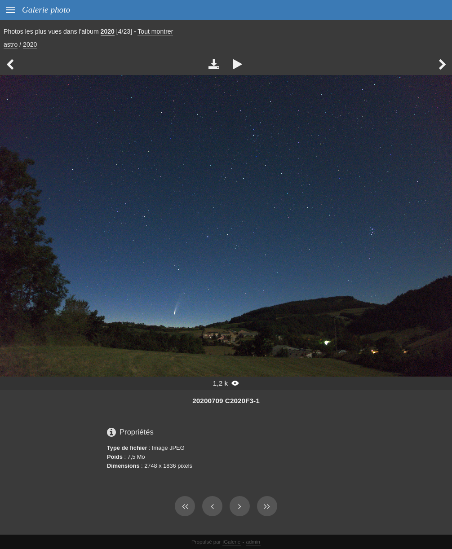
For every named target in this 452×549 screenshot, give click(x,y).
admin (253, 542)
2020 (108, 31)
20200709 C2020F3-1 (225, 400)
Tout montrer (155, 31)
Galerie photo (46, 9)
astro (11, 44)
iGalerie (232, 542)
